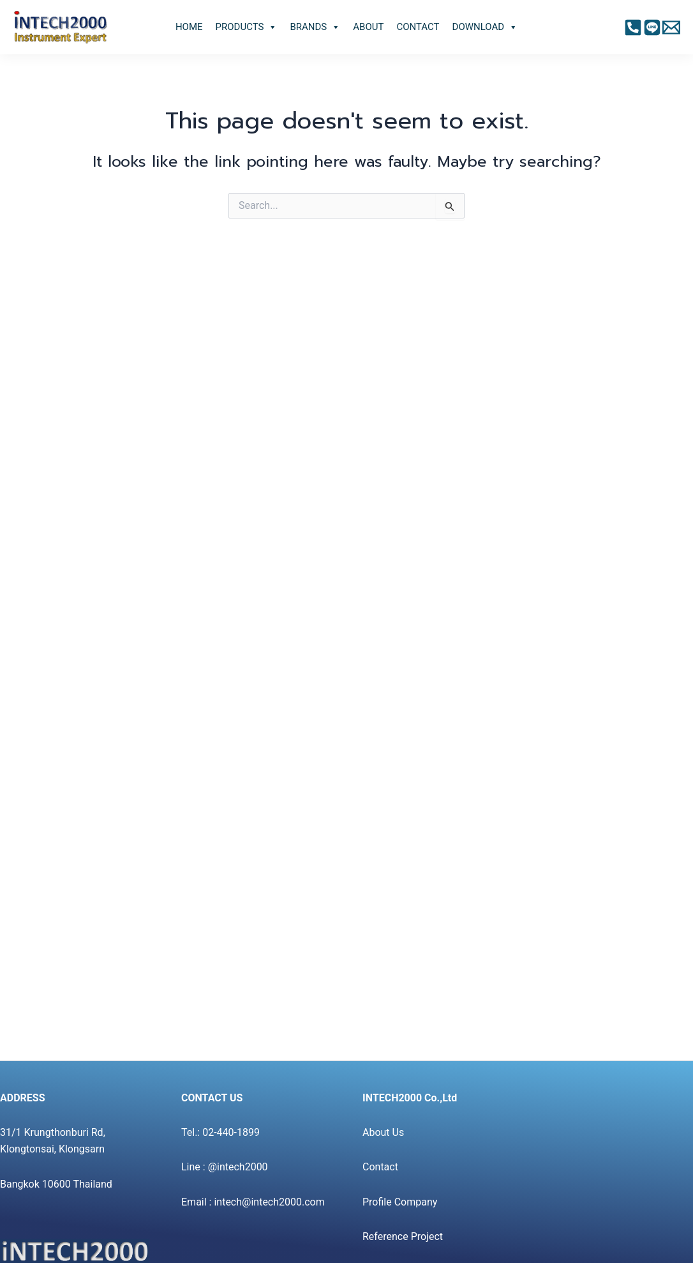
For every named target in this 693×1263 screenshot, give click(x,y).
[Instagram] (652, 27)
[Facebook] (633, 27)
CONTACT (417, 27)
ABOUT (368, 27)
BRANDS (315, 27)
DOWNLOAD (485, 27)
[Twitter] (671, 27)
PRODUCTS (247, 27)
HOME (189, 27)
